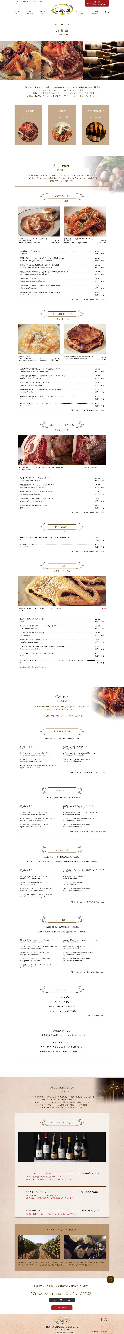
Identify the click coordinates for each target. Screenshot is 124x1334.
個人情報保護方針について (99, 1331)
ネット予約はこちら (62, 1300)
